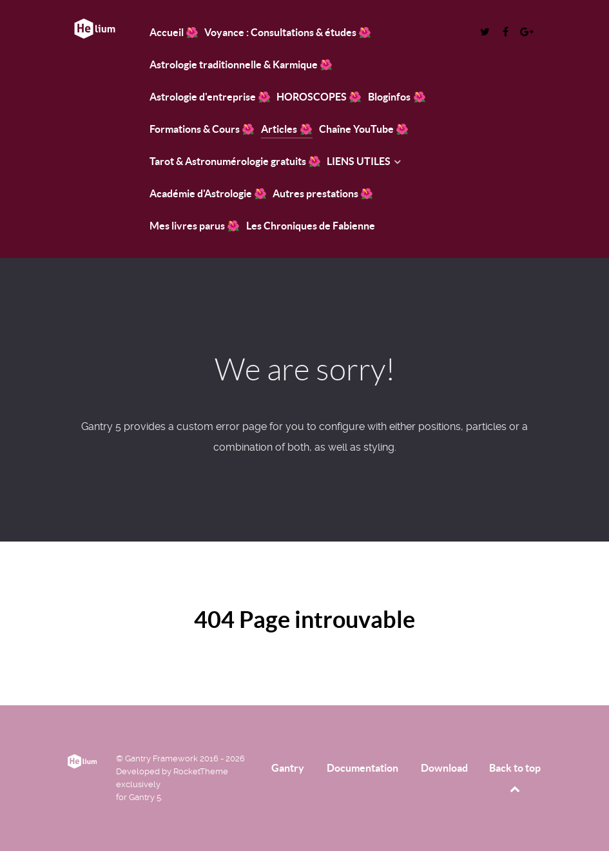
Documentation (362, 768)
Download (444, 768)
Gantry (287, 768)
